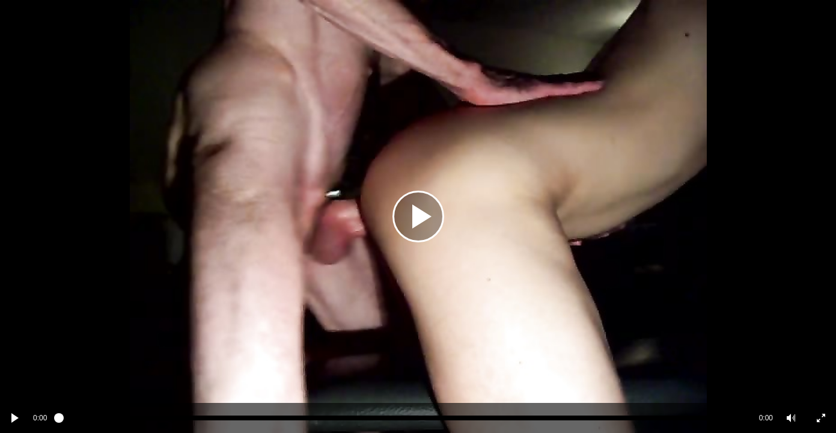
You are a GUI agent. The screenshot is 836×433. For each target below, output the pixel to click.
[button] (791, 418)
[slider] (402, 418)
